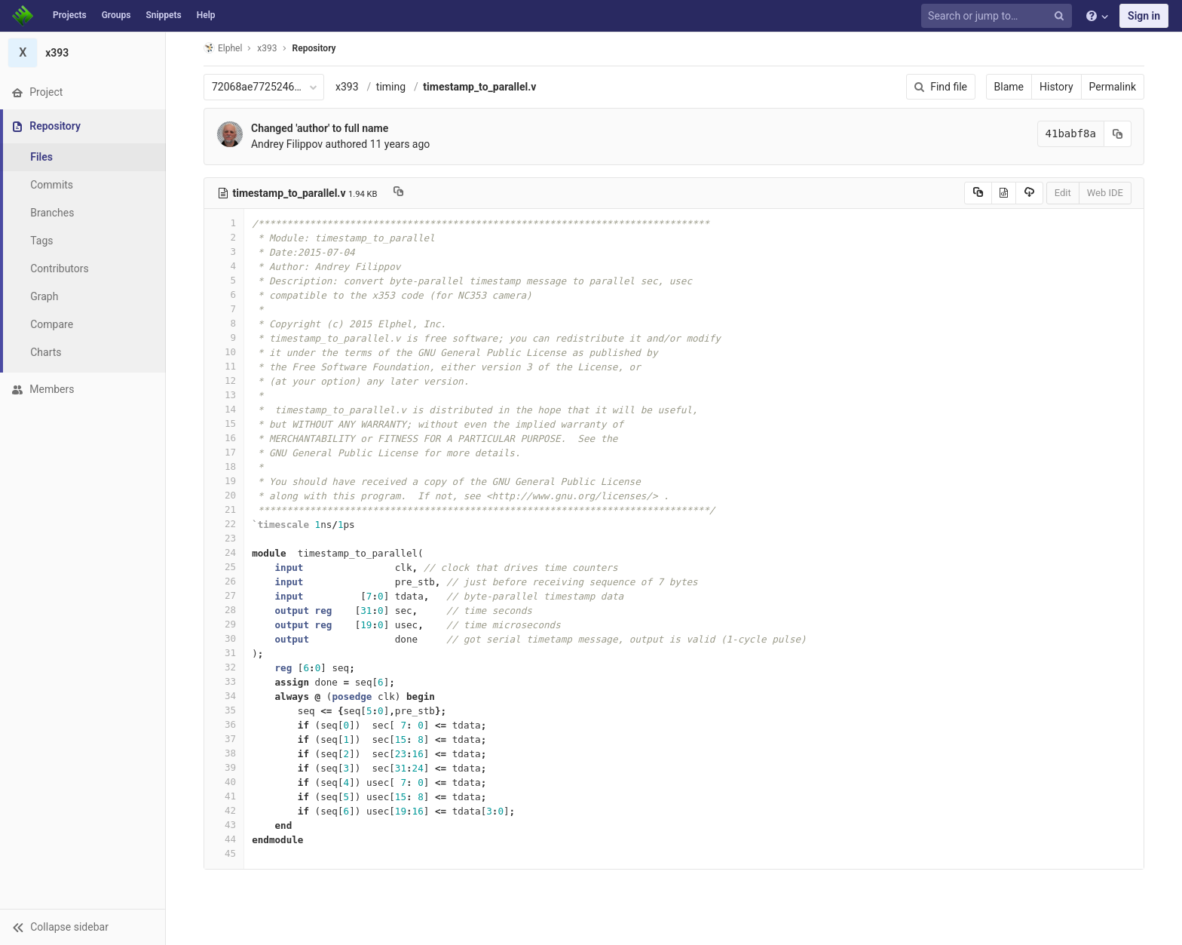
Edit (1063, 192)
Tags (41, 241)
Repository (314, 48)
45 (224, 853)
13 (224, 394)
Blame (1009, 87)
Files (41, 157)
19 (224, 480)
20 (224, 495)
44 (224, 839)
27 (224, 595)
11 (224, 366)
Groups (116, 15)
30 (224, 638)
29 (224, 624)
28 (224, 609)
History (1056, 87)
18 (224, 466)
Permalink (1112, 87)
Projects (70, 15)
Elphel (223, 48)
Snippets (163, 15)
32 (224, 667)
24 (224, 552)
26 (224, 581)
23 (224, 538)
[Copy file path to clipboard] (398, 193)
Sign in (1144, 16)
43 (224, 824)
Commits (51, 185)
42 (224, 810)
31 (224, 652)
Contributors (59, 268)
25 (224, 566)
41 (224, 796)
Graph (44, 296)
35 (224, 710)
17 (224, 452)
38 (224, 753)
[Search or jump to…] (999, 16)
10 (224, 351)
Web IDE (1105, 192)
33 (224, 681)
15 (224, 423)
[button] (82, 927)
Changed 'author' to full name (319, 128)
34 (224, 695)
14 (224, 409)
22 (224, 523)
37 (224, 738)
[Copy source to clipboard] (978, 193)
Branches (52, 213)
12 (224, 380)
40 (224, 781)
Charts (45, 352)
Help (206, 15)
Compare (51, 324)
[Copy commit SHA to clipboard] (1117, 134)
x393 (347, 87)
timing (391, 87)
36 (224, 724)
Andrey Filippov (287, 144)
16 (224, 437)
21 (224, 509)
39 (224, 767)
